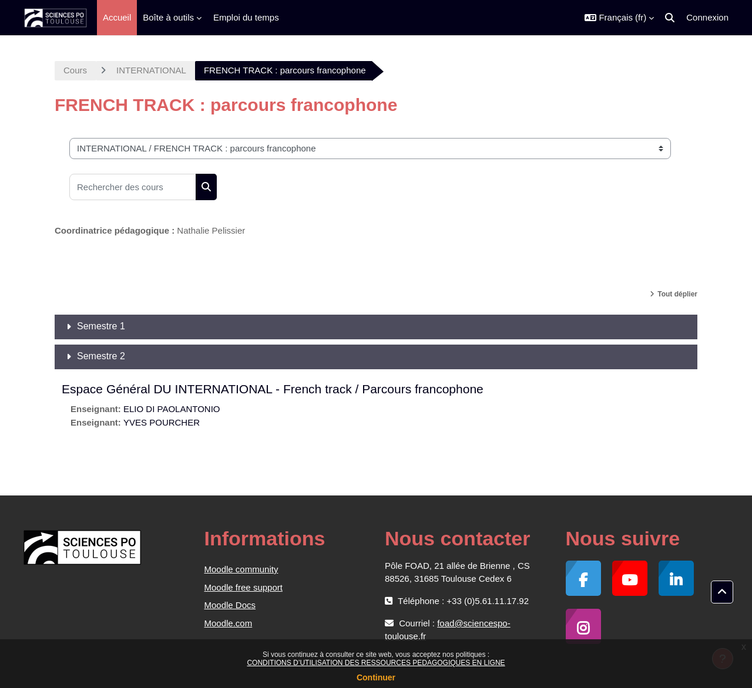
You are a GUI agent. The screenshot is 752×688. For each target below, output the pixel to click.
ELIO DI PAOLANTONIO (171, 409)
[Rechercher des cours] (132, 187)
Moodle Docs (230, 605)
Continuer (376, 677)
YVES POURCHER (161, 422)
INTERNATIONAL (151, 70)
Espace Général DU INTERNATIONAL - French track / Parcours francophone (273, 389)
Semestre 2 (101, 356)
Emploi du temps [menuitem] (246, 17)
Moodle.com (228, 623)
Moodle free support (243, 587)
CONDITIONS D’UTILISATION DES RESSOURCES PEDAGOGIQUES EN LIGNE (376, 663)
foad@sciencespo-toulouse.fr (448, 629)
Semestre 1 (101, 326)
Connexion (707, 17)
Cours (75, 70)
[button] (619, 17)
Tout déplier (677, 294)
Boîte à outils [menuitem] (168, 17)
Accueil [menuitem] (117, 17)
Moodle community (241, 569)
